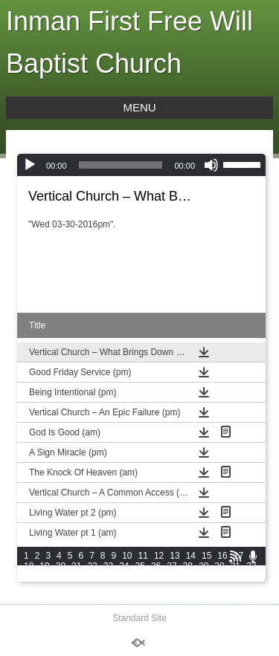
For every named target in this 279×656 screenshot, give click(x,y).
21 (76, 566)
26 (156, 566)
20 (60, 566)
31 (235, 566)
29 (203, 566)
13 (174, 556)
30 (219, 566)
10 (127, 556)
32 (251, 566)
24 (124, 566)
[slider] (121, 165)
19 (44, 566)
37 (92, 576)
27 (171, 566)
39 (124, 576)
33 (28, 576)
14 (191, 556)
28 (188, 566)
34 (44, 576)
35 (60, 576)
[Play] (29, 164)
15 (206, 556)
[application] (141, 165)
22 (92, 566)
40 (140, 576)
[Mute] (211, 164)
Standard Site (139, 618)
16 (222, 556)
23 (108, 566)
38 (108, 576)
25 (140, 566)
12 (159, 556)
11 (143, 556)
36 (76, 576)
